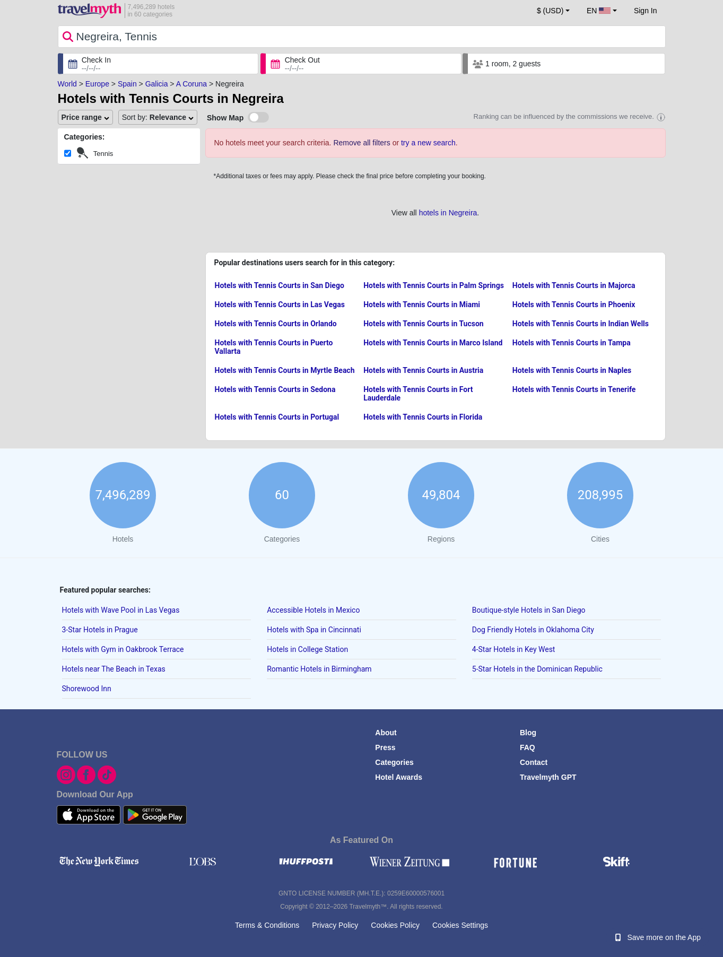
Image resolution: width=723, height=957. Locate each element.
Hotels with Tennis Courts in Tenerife (574, 389)
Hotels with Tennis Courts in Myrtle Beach (285, 370)
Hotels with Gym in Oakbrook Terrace (123, 649)
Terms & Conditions (267, 925)
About (385, 732)
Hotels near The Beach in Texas (113, 669)
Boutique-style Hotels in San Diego (529, 610)
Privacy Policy (335, 925)
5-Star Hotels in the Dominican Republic (537, 669)
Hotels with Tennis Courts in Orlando (276, 323)
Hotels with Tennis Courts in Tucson (423, 323)
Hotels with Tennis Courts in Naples (571, 370)
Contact (533, 762)
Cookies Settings (460, 925)
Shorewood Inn (86, 688)
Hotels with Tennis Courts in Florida (422, 417)
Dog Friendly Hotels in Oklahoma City (533, 629)
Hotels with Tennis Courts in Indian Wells (580, 323)
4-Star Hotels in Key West (513, 649)
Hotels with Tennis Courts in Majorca (573, 285)
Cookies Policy (395, 925)
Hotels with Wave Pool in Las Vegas (121, 610)
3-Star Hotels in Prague (100, 629)
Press (385, 747)
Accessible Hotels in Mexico (313, 610)
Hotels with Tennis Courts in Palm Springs (433, 285)
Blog (528, 732)
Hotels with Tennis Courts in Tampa (571, 342)
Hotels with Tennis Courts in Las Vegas (280, 304)
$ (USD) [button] (550, 10)
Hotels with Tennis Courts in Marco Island (432, 342)
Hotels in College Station (307, 649)
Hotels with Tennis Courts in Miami (421, 304)
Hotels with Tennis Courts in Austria (423, 370)
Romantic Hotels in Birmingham (319, 669)
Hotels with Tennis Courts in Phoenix (573, 304)
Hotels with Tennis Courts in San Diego (279, 285)
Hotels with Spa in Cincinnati (314, 629)
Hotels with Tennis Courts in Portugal (277, 417)
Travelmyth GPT (548, 777)
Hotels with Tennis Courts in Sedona (275, 389)
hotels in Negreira (448, 212)
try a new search (428, 142)
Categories (394, 762)
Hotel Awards (398, 777)
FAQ (527, 747)
